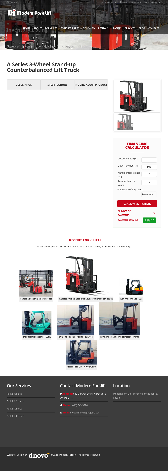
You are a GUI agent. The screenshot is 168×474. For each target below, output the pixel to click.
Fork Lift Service (15, 401)
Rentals (103, 28)
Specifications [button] (57, 84)
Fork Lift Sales (14, 393)
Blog (142, 28)
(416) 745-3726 (108, 2)
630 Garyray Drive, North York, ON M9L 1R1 (140, 2)
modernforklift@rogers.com (85, 412)
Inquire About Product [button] (91, 84)
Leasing (117, 28)
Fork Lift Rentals (15, 416)
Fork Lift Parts (14, 408)
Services (130, 28)
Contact (153, 28)
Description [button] (24, 84)
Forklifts (51, 28)
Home (26, 28)
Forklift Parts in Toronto (78, 28)
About (38, 28)
